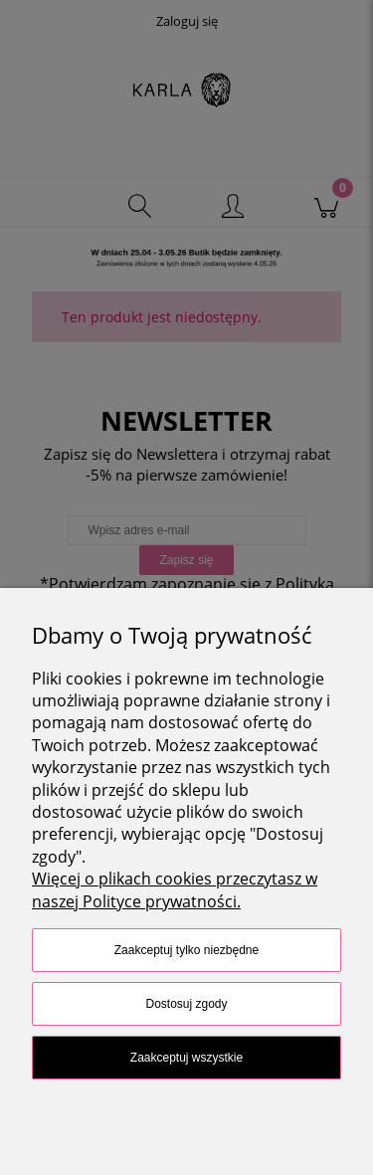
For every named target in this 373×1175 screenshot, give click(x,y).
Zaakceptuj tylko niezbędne (186, 950)
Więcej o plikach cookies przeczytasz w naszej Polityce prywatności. (174, 889)
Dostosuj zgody (186, 1004)
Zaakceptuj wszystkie (186, 1058)
